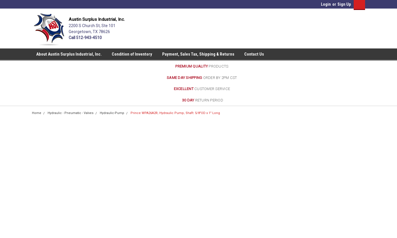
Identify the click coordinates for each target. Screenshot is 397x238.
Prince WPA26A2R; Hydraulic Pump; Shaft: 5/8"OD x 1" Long (175, 113)
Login (326, 4)
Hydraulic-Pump (112, 113)
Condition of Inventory (132, 54)
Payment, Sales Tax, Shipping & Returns (198, 54)
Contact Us (254, 54)
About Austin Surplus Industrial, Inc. (69, 54)
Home (36, 113)
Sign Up (344, 4)
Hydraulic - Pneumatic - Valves (70, 113)
